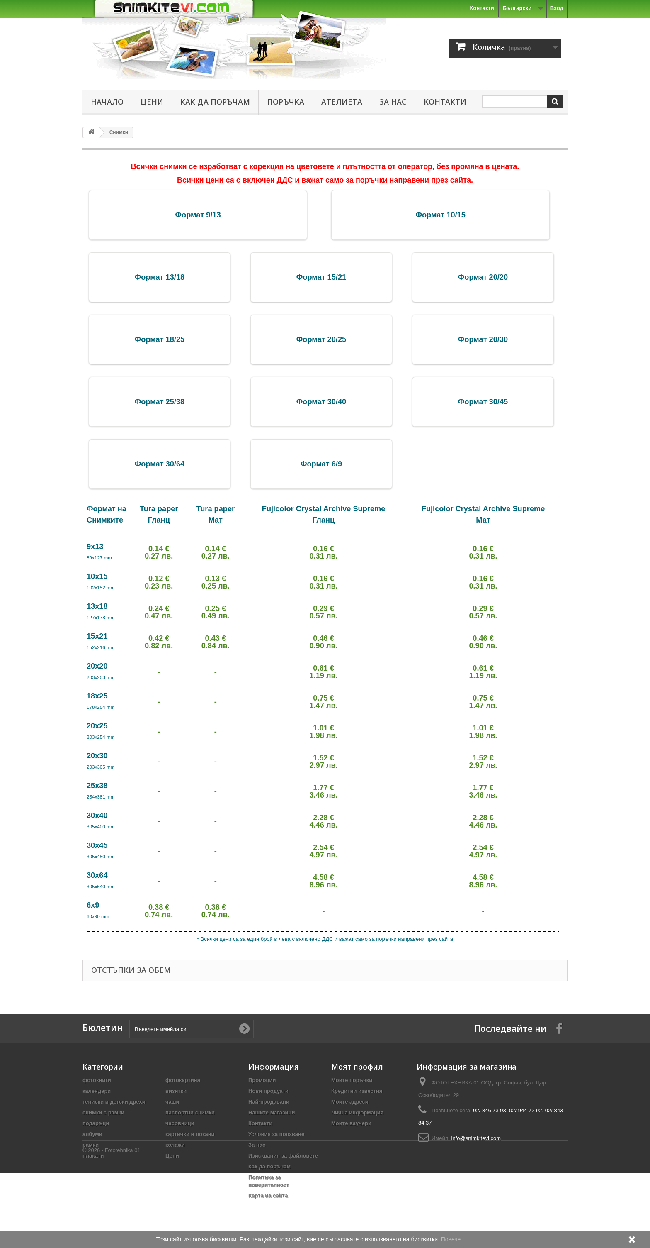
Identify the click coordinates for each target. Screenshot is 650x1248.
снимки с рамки (103, 1112)
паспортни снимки (190, 1112)
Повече (451, 1239)
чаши (172, 1102)
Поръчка (285, 102)
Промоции (262, 1080)
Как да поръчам (215, 102)
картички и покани (190, 1134)
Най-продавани (268, 1102)
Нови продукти (268, 1091)
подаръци (95, 1123)
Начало (107, 102)
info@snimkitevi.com (476, 1138)
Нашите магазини (271, 1112)
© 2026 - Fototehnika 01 (111, 1225)
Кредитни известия (357, 1091)
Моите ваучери (351, 1123)
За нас (393, 102)
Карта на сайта (268, 1195)
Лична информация (357, 1112)
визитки (176, 1091)
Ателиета (341, 102)
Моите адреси (350, 1102)
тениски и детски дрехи (114, 1102)
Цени (152, 102)
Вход (556, 8)
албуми (92, 1134)
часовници (179, 1123)
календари (96, 1091)
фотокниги (96, 1080)
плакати (93, 1156)
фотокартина (182, 1080)
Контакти (482, 8)
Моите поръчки (351, 1080)
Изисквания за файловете (283, 1156)
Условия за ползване (276, 1134)
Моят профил (357, 1067)
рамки (90, 1145)
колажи (175, 1145)
